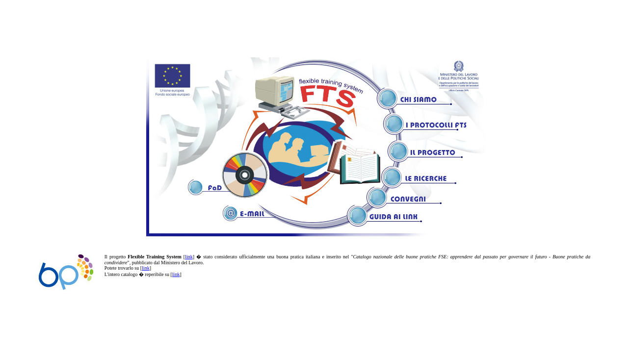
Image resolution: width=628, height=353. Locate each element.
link (189, 256)
